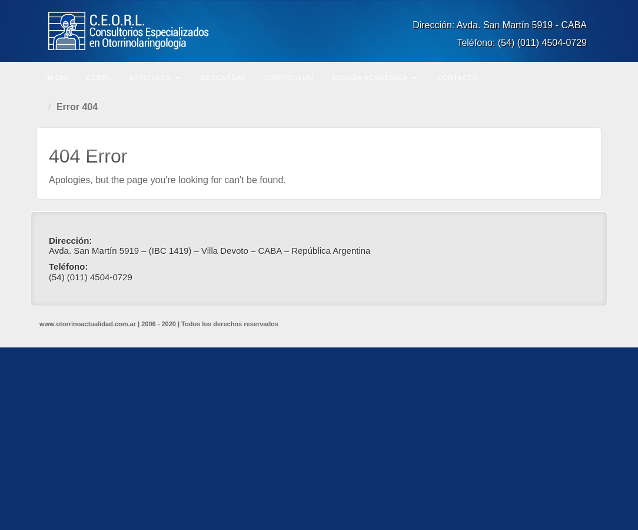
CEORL (99, 77)
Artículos (155, 77)
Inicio (57, 77)
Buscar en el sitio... (591, 76)
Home (42, 107)
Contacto (457, 77)
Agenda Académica (374, 77)
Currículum (289, 77)
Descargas (224, 77)
